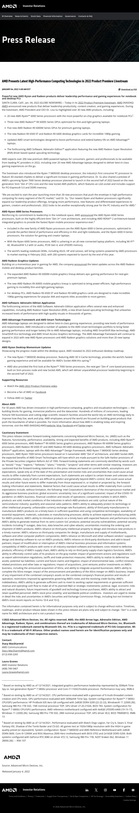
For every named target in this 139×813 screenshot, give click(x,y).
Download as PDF (127, 89)
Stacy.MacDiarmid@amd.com (18, 650)
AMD (119, 102)
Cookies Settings (129, 800)
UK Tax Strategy (97, 796)
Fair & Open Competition (79, 796)
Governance (70, 16)
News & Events (21, 16)
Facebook (41, 392)
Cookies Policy (130, 796)
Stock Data (36, 16)
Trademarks (40, 796)
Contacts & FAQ (85, 16)
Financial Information (52, 16)
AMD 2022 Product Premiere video (38, 386)
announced (87, 215)
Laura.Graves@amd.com (15, 672)
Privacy (30, 796)
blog (59, 425)
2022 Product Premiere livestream (97, 102)
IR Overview (7, 16)
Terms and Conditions (17, 796)
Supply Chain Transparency (57, 796)
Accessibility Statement (114, 796)
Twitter (28, 398)
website (51, 425)
